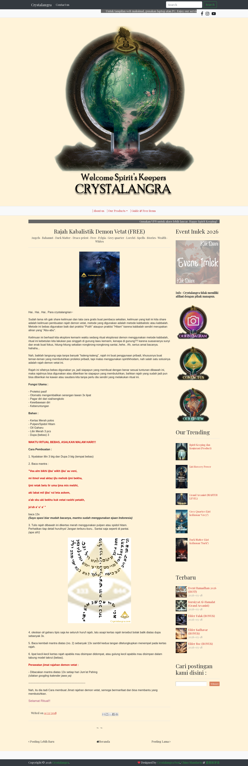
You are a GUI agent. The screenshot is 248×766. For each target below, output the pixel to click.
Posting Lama (160, 741)
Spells (141, 238)
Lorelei (131, 238)
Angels (36, 238)
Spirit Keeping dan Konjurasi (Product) (200, 446)
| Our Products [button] (116, 211)
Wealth (162, 238)
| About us (98, 211)
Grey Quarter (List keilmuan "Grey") (199, 513)
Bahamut (48, 238)
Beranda (104, 741)
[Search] (184, 4)
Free (93, 238)
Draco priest (81, 238)
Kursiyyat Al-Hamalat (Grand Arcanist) (201, 603)
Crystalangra (41, 4)
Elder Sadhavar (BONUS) (198, 631)
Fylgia (102, 238)
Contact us (62, 5)
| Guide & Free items (143, 211)
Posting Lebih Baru (42, 741)
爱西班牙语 (213, 762)
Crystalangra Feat (168, 762)
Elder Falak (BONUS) (201, 616)
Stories (151, 238)
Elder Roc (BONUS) (200, 644)
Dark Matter (63, 238)
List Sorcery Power (200, 466)
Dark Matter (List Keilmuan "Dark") (199, 541)
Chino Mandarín (191, 762)
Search (210, 4)
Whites (99, 241)
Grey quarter (116, 238)
